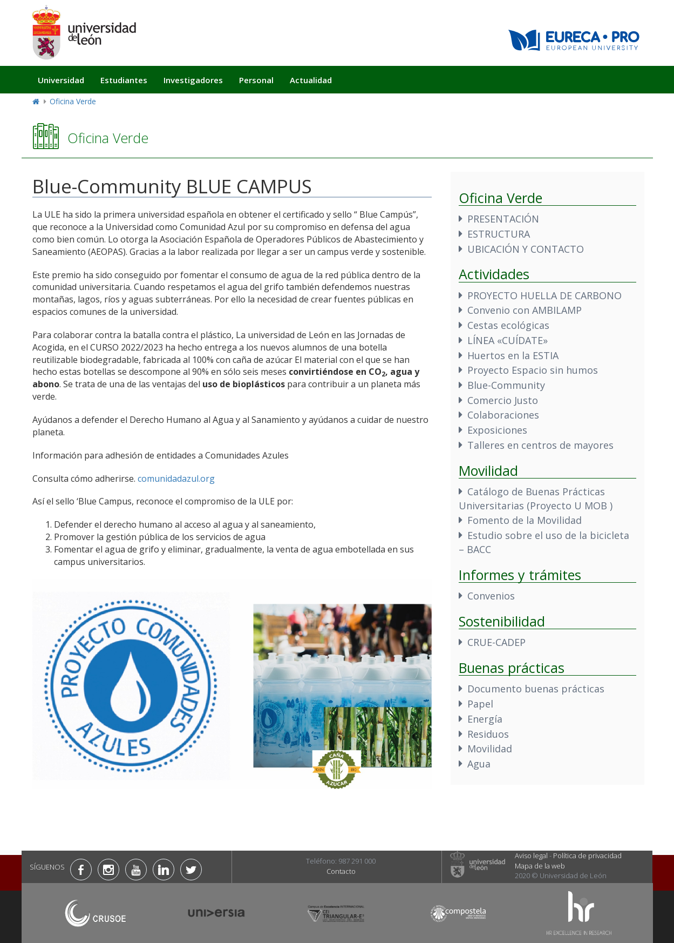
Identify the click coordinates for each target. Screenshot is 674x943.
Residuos (488, 734)
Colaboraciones (503, 414)
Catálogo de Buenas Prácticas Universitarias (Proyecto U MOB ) (535, 498)
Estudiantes (123, 80)
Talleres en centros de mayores (540, 445)
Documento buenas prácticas (535, 688)
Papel (480, 703)
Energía (484, 718)
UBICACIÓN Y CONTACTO (525, 249)
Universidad (61, 80)
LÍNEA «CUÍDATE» (507, 340)
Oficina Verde (73, 101)
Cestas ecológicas (508, 325)
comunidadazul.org (176, 478)
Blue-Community (506, 385)
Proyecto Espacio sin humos (532, 369)
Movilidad (489, 748)
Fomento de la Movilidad (524, 520)
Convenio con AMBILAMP (524, 310)
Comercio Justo (502, 400)
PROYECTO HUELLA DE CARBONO (544, 295)
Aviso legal (531, 855)
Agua (479, 763)
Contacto (341, 871)
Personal (256, 80)
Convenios (491, 595)
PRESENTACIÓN (503, 218)
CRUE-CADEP (496, 642)
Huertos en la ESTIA (513, 355)
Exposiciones (497, 429)
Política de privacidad (587, 855)
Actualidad (311, 80)
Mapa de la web (540, 866)
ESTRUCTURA (498, 233)
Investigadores (193, 80)
